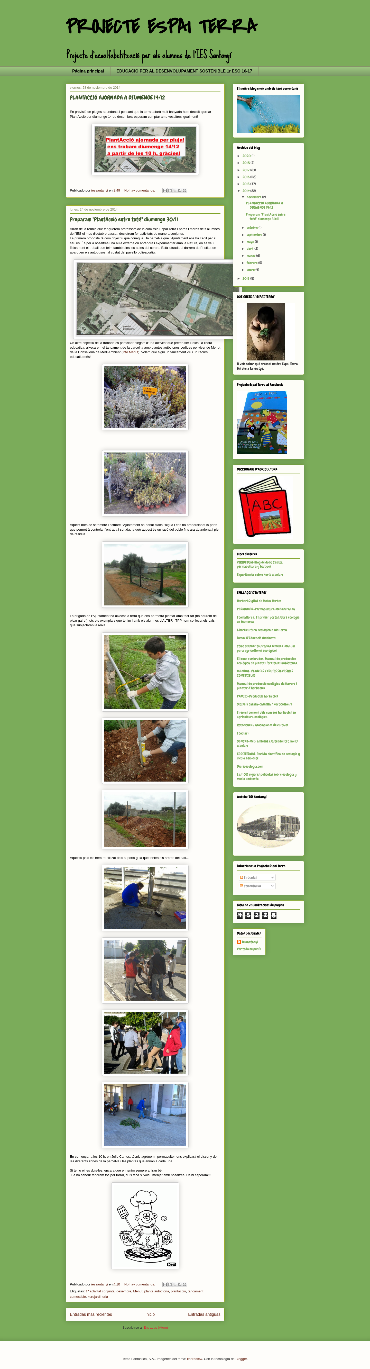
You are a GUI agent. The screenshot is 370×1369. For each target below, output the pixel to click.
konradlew (194, 1359)
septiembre (255, 234)
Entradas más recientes (91, 1314)
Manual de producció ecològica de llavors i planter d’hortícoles (267, 685)
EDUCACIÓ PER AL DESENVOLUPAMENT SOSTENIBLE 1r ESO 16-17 (184, 71)
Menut (137, 1291)
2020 (247, 155)
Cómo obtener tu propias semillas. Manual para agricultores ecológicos (266, 648)
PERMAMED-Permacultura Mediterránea (266, 609)
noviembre (254, 197)
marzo (251, 255)
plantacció (178, 1291)
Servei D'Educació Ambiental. (257, 638)
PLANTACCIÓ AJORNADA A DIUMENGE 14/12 (117, 97)
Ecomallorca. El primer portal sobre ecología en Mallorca (268, 619)
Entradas (248, 877)
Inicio (150, 1314)
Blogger (241, 1359)
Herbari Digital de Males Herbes (259, 601)
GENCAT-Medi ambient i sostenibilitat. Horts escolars (267, 743)
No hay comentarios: (140, 190)
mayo (251, 241)
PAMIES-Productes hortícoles (257, 696)
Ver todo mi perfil (249, 949)
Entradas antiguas (204, 1314)
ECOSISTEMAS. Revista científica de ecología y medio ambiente (268, 755)
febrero (252, 262)
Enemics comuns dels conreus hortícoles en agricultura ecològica (266, 714)
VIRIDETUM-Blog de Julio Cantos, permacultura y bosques (260, 564)
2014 (246, 190)
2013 (246, 278)
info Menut (130, 352)
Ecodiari (242, 733)
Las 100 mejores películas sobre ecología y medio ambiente (267, 776)
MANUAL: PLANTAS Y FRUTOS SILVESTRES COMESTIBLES (265, 673)
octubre (252, 227)
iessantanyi (250, 942)
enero (251, 269)
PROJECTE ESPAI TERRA (161, 27)
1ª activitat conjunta (100, 1291)
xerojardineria (98, 1297)
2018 (247, 162)
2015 (246, 184)
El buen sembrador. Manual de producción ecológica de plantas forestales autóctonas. (267, 660)
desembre (123, 1291)
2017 (246, 170)
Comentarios (250, 886)
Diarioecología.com (250, 766)
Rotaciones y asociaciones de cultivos (262, 725)
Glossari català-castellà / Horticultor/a (264, 704)
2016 (246, 177)
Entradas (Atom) (156, 1327)
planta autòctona (156, 1291)
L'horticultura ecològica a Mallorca (262, 630)
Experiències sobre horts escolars (260, 574)
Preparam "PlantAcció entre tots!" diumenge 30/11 (124, 219)
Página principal (88, 71)
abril (250, 248)
